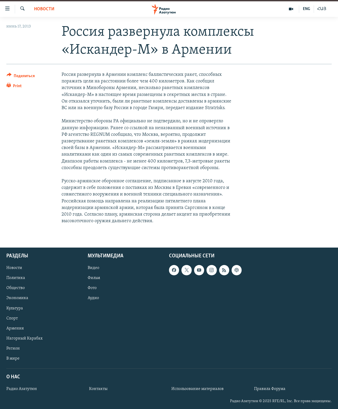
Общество (15, 288)
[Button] (21, 76)
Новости (44, 9)
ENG (306, 9)
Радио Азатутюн (21, 389)
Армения (15, 328)
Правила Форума (269, 389)
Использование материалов (197, 389)
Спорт (12, 318)
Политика (15, 278)
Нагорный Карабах (24, 338)
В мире (13, 358)
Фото (92, 288)
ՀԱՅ (321, 9)
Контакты (98, 389)
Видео (93, 268)
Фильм (94, 278)
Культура (14, 308)
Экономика (17, 298)
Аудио (93, 298)
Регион (13, 348)
